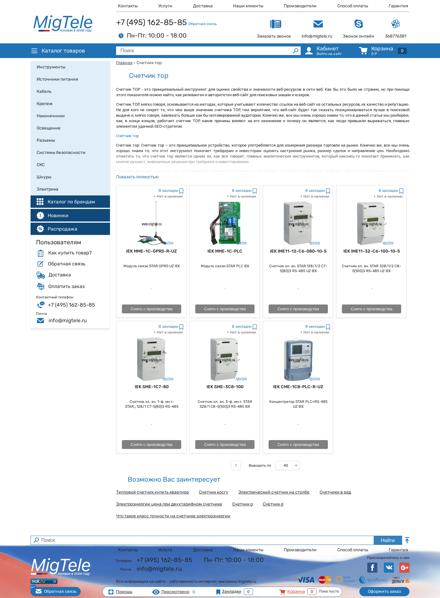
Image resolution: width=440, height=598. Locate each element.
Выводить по (260, 465)
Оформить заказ (384, 591)
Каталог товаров (58, 50)
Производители (300, 6)
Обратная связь (203, 24)
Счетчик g (242, 504)
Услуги (165, 6)
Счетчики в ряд (335, 492)
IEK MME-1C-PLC (224, 251)
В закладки (168, 190)
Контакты (128, 6)
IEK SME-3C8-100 (225, 386)
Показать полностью (137, 177)
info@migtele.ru (68, 320)
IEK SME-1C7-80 (152, 386)
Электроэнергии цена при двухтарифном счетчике (169, 504)
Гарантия (398, 6)
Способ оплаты (352, 6)
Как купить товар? (70, 252)
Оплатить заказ (66, 286)
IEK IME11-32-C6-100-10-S (371, 251)
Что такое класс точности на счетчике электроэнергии (173, 516)
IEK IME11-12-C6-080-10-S (298, 251)
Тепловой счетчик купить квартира (152, 492)
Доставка (203, 6)
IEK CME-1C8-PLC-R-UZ (298, 386)
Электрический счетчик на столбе (274, 492)
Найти (388, 540)
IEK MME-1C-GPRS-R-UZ (151, 251)
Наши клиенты (248, 6)
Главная (124, 62)
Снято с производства (151, 309)
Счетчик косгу (213, 492)
